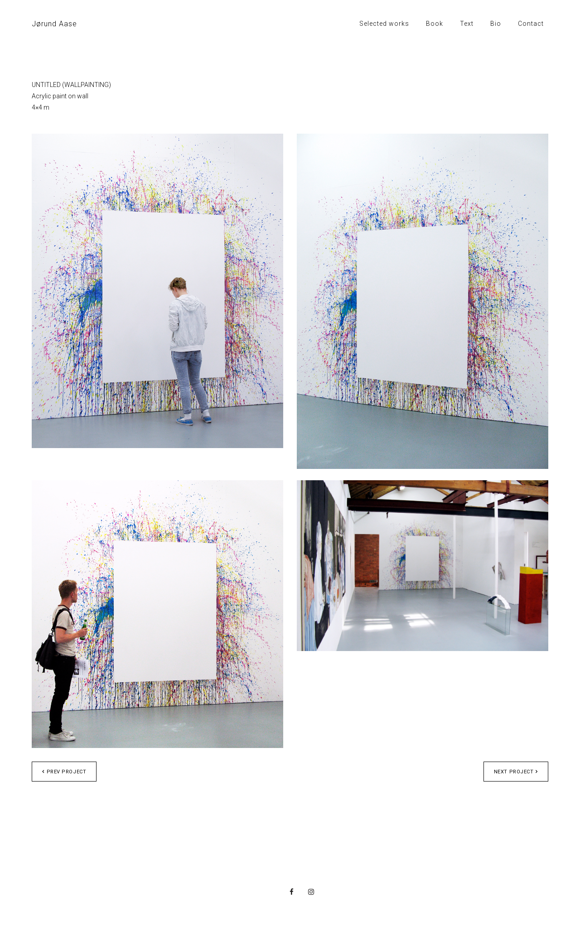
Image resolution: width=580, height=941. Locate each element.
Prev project (64, 772)
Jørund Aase (54, 23)
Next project (516, 772)
